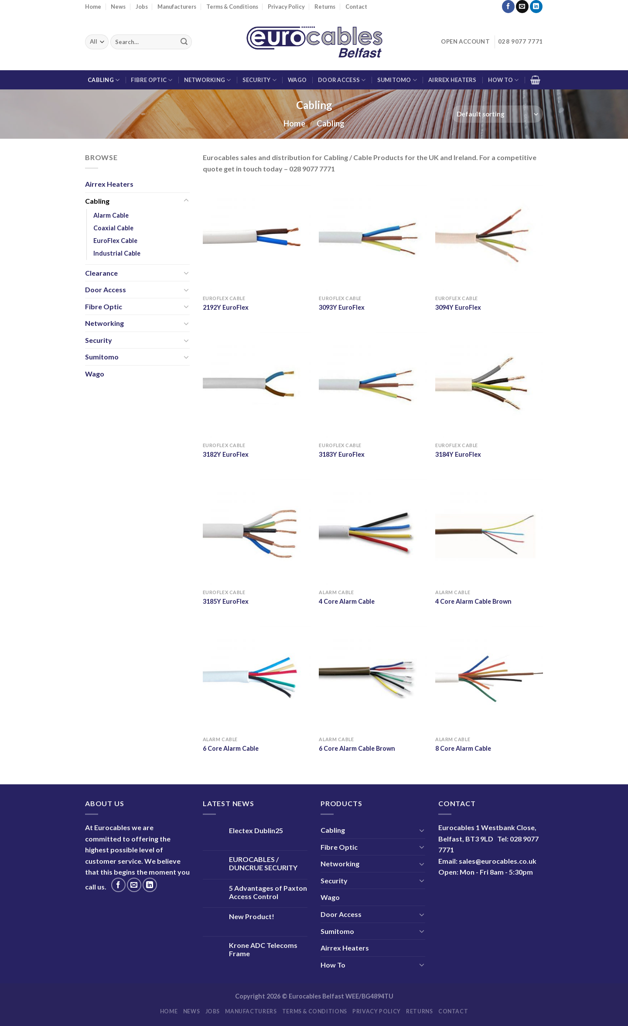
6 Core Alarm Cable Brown (357, 748)
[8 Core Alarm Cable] (489, 678)
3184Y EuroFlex (458, 454)
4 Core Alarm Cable (347, 601)
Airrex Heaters (452, 79)
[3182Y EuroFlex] (257, 384)
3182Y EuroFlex (226, 454)
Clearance (101, 273)
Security (259, 80)
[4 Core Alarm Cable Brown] (489, 531)
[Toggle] (186, 200)
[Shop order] (497, 114)
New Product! (251, 916)
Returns (324, 6)
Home (93, 6)
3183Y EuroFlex (342, 454)
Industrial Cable (116, 253)
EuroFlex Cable (115, 241)
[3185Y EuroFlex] (257, 531)
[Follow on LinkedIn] (536, 6)
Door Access (341, 80)
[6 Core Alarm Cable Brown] (373, 678)
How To (503, 80)
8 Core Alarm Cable (463, 748)
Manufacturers (176, 6)
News (118, 6)
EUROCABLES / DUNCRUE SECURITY (263, 863)
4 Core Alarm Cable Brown (473, 601)
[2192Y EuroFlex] (257, 237)
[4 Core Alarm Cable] (373, 531)
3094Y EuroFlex (458, 307)
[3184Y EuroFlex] (489, 384)
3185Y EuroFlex (226, 601)
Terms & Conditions (232, 6)
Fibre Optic (151, 80)
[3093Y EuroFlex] (373, 237)
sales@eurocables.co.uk (497, 861)
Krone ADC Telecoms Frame (263, 949)
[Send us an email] (522, 6)
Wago (297, 79)
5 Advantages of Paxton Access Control (268, 892)
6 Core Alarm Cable (231, 748)
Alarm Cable (111, 215)
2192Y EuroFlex (226, 307)
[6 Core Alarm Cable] (257, 678)
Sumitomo (397, 80)
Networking (207, 80)
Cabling (103, 80)
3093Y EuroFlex (342, 307)
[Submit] (184, 41)
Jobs (142, 6)
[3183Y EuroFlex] (373, 384)
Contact (356, 6)
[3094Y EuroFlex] (489, 237)
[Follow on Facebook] (508, 6)
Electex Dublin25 (256, 830)
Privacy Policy (286, 6)
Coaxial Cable (113, 228)
